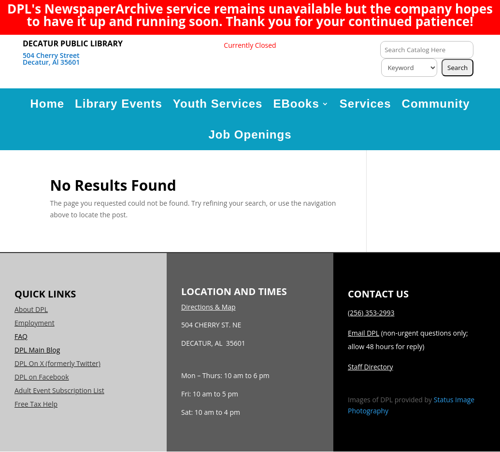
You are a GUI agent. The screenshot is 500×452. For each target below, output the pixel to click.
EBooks (296, 103)
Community (436, 103)
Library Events (118, 103)
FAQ (21, 336)
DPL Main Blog (37, 349)
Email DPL (363, 333)
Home (47, 103)
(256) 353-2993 (371, 312)
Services (365, 103)
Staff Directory (370, 366)
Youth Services (218, 103)
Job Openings (249, 134)
